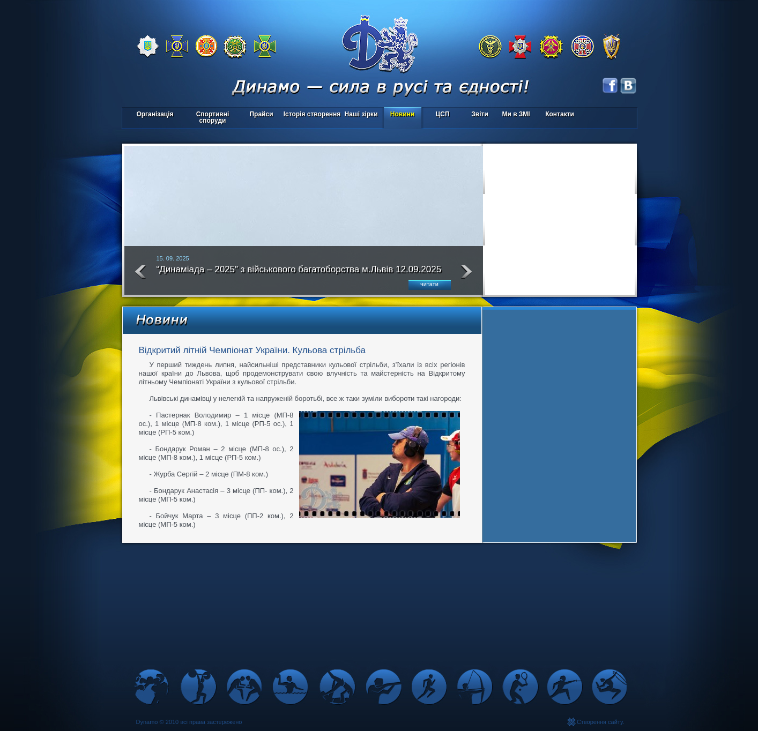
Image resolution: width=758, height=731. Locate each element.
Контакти (559, 114)
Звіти (479, 114)
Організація (154, 114)
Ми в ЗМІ (516, 114)
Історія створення (312, 114)
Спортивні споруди (212, 117)
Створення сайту (600, 722)
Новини (402, 114)
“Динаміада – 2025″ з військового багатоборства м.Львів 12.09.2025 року (299, 274)
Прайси (261, 114)
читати (429, 284)
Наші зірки (359, 115)
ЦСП (440, 115)
